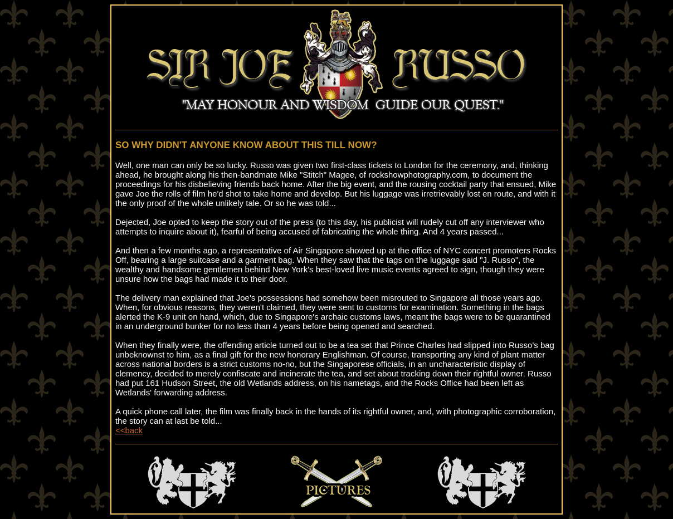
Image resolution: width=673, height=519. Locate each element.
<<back (129, 430)
